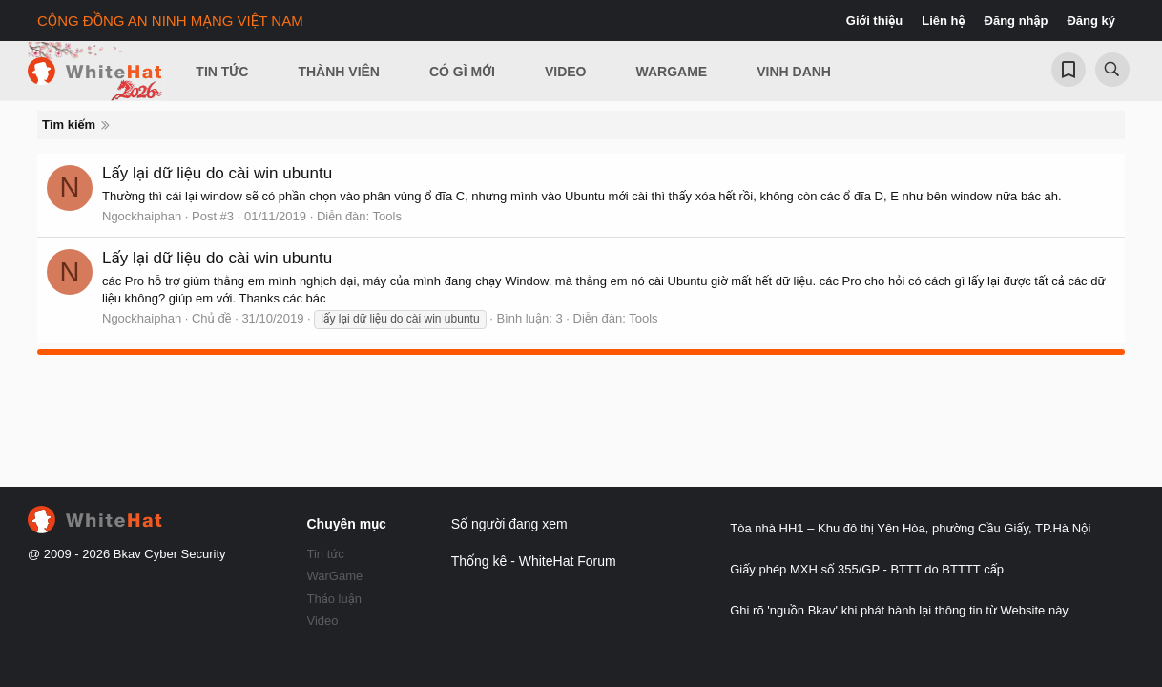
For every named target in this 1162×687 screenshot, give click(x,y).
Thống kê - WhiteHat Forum (533, 561)
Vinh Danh (794, 71)
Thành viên (339, 71)
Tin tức (325, 554)
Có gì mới (462, 71)
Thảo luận (335, 599)
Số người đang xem (509, 523)
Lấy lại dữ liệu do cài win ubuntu (217, 173)
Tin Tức (222, 71)
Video (566, 71)
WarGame (335, 576)
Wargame (672, 71)
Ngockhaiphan (141, 216)
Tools (387, 216)
